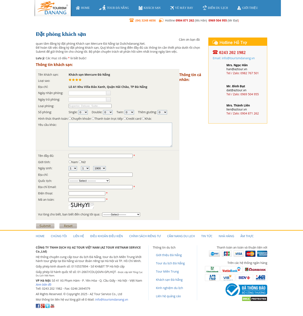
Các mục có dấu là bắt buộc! (61, 58)
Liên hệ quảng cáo (168, 296)
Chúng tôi (59, 236)
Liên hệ (78, 236)
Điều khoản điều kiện (106, 236)
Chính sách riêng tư (145, 236)
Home (40, 236)
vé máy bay (181, 8)
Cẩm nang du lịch (181, 236)
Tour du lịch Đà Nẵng (170, 263)
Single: (73, 112)
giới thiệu (247, 8)
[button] (108, 92)
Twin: (120, 112)
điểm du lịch (215, 7)
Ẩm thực (247, 236)
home (83, 8)
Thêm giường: (147, 112)
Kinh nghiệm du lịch (169, 288)
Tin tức (206, 236)
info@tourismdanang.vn (111, 299)
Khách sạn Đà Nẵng (169, 280)
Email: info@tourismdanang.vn (234, 58)
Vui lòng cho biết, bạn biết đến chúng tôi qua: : (70, 214)
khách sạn (149, 8)
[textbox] (87, 93)
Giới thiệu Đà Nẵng (169, 255)
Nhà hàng (226, 236)
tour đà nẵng (114, 7)
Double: (97, 112)
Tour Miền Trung (167, 271)
